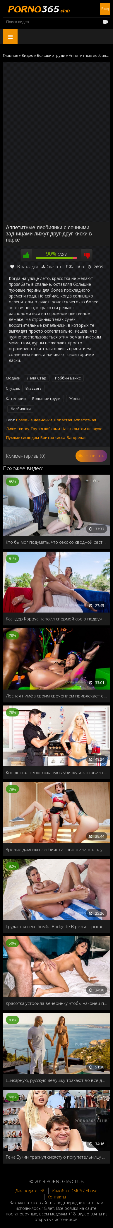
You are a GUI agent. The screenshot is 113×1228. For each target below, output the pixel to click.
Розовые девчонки (34, 420)
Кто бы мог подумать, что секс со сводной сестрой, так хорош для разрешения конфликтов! (56, 542)
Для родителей (30, 1190)
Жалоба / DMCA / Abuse (74, 1190)
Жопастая (63, 420)
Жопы (74, 398)
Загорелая (76, 437)
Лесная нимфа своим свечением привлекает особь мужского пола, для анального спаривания (56, 696)
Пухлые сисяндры (22, 437)
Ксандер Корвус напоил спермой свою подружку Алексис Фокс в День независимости (56, 619)
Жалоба (76, 266)
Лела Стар (36, 378)
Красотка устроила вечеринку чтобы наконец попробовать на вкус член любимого (56, 1003)
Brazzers (33, 388)
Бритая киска (52, 437)
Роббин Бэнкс (68, 378)
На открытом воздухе (81, 428)
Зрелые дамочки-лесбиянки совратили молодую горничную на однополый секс (56, 849)
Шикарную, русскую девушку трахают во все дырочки (56, 1080)
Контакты (56, 1197)
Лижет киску (17, 428)
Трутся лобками (45, 428)
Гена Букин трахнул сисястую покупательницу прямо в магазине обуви (56, 1157)
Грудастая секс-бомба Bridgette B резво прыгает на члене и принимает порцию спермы (56, 926)
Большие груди (46, 398)
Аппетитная (84, 420)
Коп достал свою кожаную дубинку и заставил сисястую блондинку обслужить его (56, 772)
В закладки (24, 266)
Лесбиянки (21, 408)
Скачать (54, 266)
